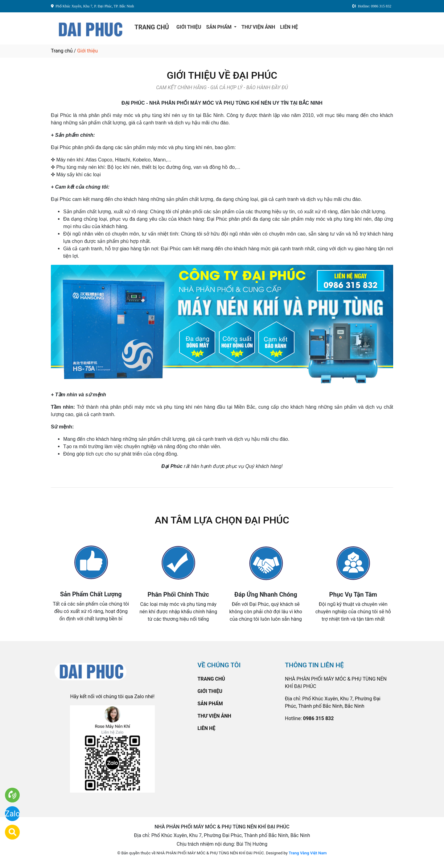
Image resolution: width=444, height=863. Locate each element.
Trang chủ (62, 51)
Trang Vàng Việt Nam (308, 853)
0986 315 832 (318, 718)
